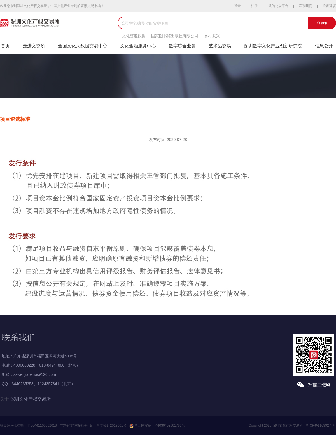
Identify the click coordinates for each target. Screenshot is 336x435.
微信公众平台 (278, 6)
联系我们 (305, 6)
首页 (5, 45)
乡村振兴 (212, 36)
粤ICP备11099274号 (320, 425)
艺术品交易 (220, 45)
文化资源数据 (134, 36)
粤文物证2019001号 (112, 425)
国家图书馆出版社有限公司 (174, 36)
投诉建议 (329, 6)
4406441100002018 (42, 425)
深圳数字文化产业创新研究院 (273, 45)
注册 (254, 6)
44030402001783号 (170, 425)
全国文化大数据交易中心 (82, 45)
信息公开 (324, 45)
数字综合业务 (182, 45)
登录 (237, 6)
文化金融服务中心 (138, 45)
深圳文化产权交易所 (30, 399)
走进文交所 (34, 45)
